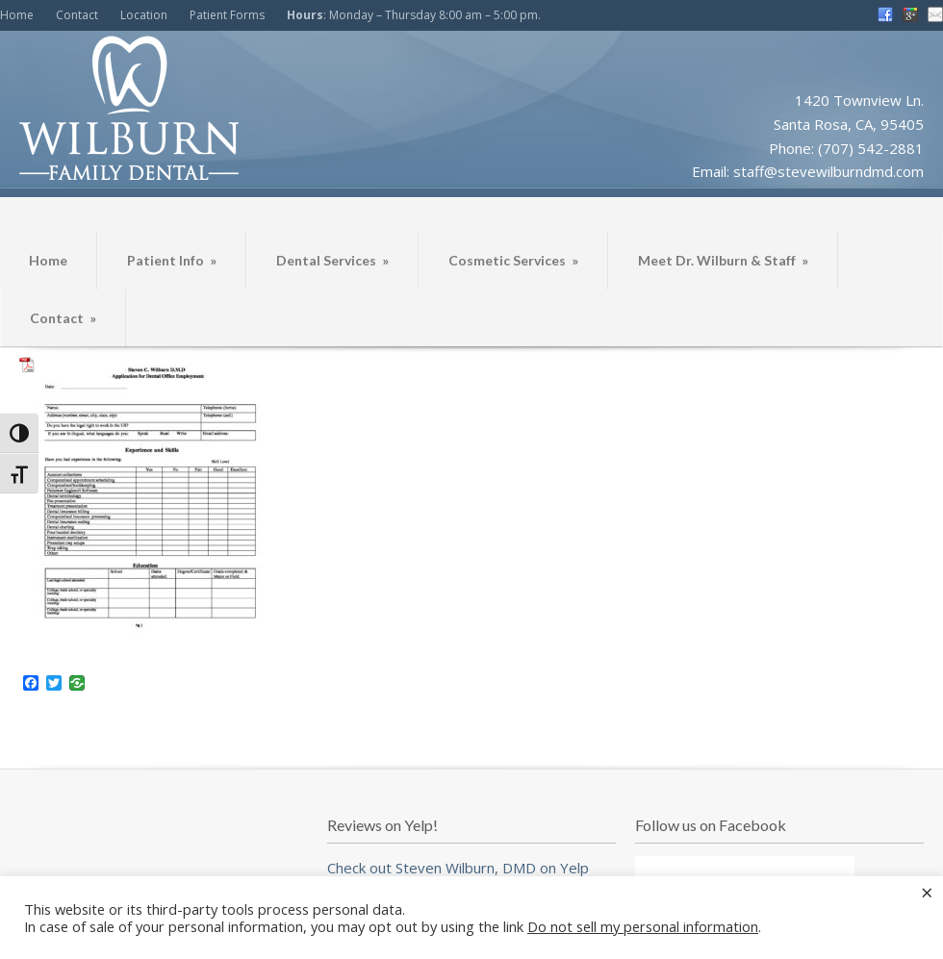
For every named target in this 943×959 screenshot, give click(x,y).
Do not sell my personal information (642, 926)
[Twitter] (53, 684)
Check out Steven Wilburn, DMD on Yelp (458, 867)
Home (17, 15)
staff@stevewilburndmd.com (828, 171)
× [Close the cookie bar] (927, 891)
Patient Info (172, 260)
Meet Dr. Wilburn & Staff (723, 260)
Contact (77, 15)
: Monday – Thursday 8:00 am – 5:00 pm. (414, 15)
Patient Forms (227, 15)
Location (143, 15)
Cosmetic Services (513, 260)
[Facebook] (30, 684)
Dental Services (332, 260)
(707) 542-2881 (871, 148)
